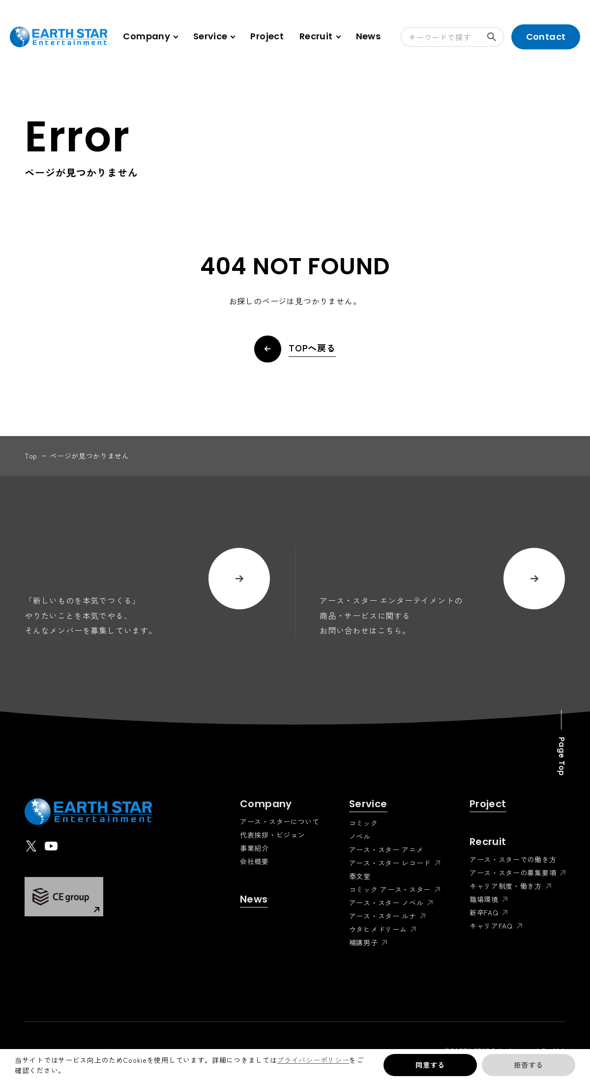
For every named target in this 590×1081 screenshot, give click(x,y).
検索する (495, 37)
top (31, 456)
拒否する (528, 1065)
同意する (429, 1065)
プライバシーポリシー (313, 1060)
